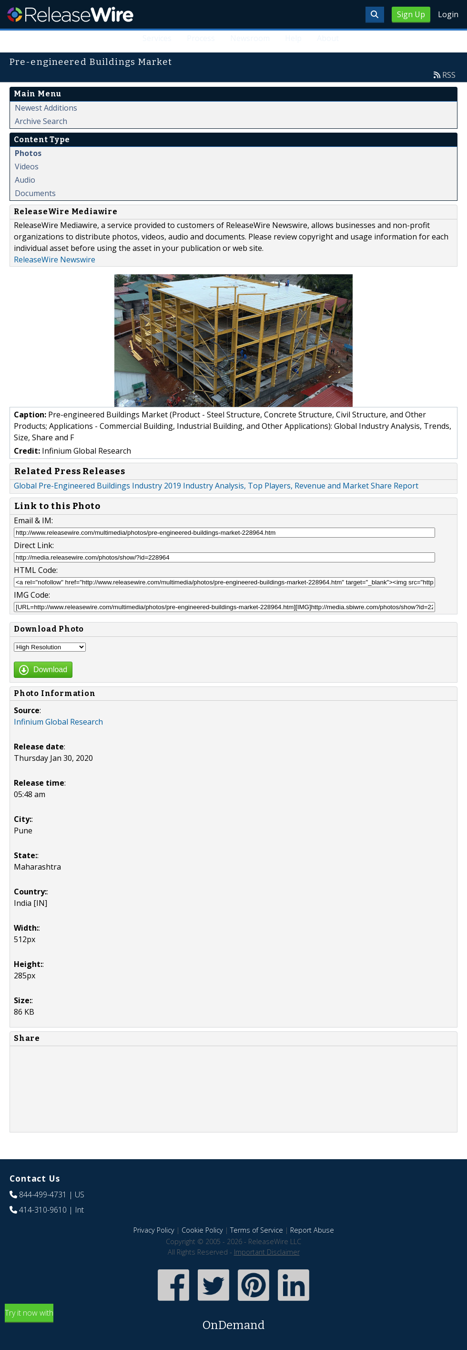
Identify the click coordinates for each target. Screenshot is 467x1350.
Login (448, 14)
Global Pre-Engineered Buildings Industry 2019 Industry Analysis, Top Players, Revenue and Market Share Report (216, 485)
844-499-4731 (43, 1194)
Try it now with (233, 1321)
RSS (449, 75)
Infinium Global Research (58, 722)
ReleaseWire (70, 14)
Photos (28, 153)
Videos (27, 166)
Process (201, 38)
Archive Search (41, 121)
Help (293, 38)
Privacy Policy (153, 1230)
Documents (35, 193)
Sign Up (411, 14)
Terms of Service (256, 1230)
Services (157, 38)
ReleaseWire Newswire (54, 259)
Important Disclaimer (267, 1252)
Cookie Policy (202, 1230)
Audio (25, 180)
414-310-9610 (43, 1210)
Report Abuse (312, 1230)
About (328, 38)
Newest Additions (46, 108)
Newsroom (250, 38)
